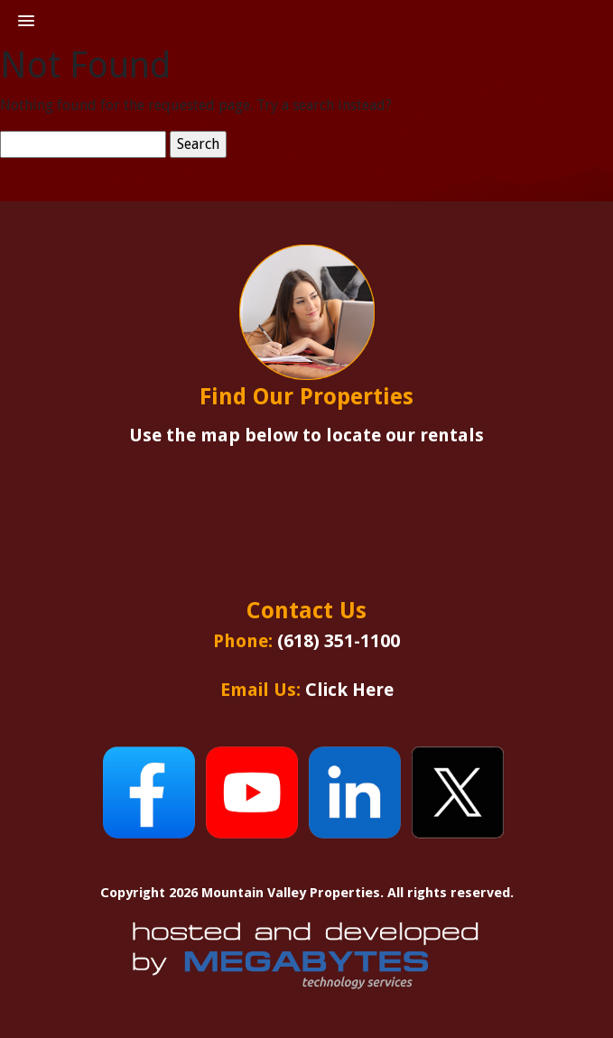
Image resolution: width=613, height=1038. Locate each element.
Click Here (349, 689)
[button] (26, 21)
